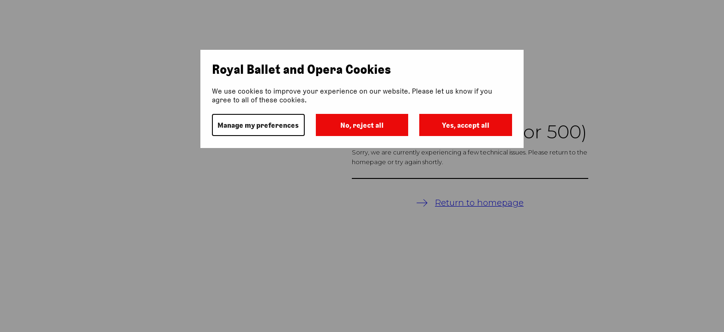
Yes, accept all (465, 125)
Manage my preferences (258, 125)
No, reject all (362, 125)
